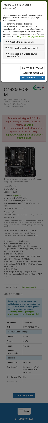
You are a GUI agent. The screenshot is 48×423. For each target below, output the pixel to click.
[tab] (24, 41)
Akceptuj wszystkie (32, 78)
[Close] (44, 4)
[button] (18, 42)
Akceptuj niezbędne (32, 68)
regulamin (22, 37)
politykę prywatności (36, 37)
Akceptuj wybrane (33, 73)
